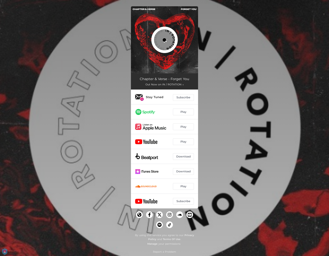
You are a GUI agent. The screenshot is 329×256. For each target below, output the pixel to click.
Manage (152, 243)
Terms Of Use (171, 239)
